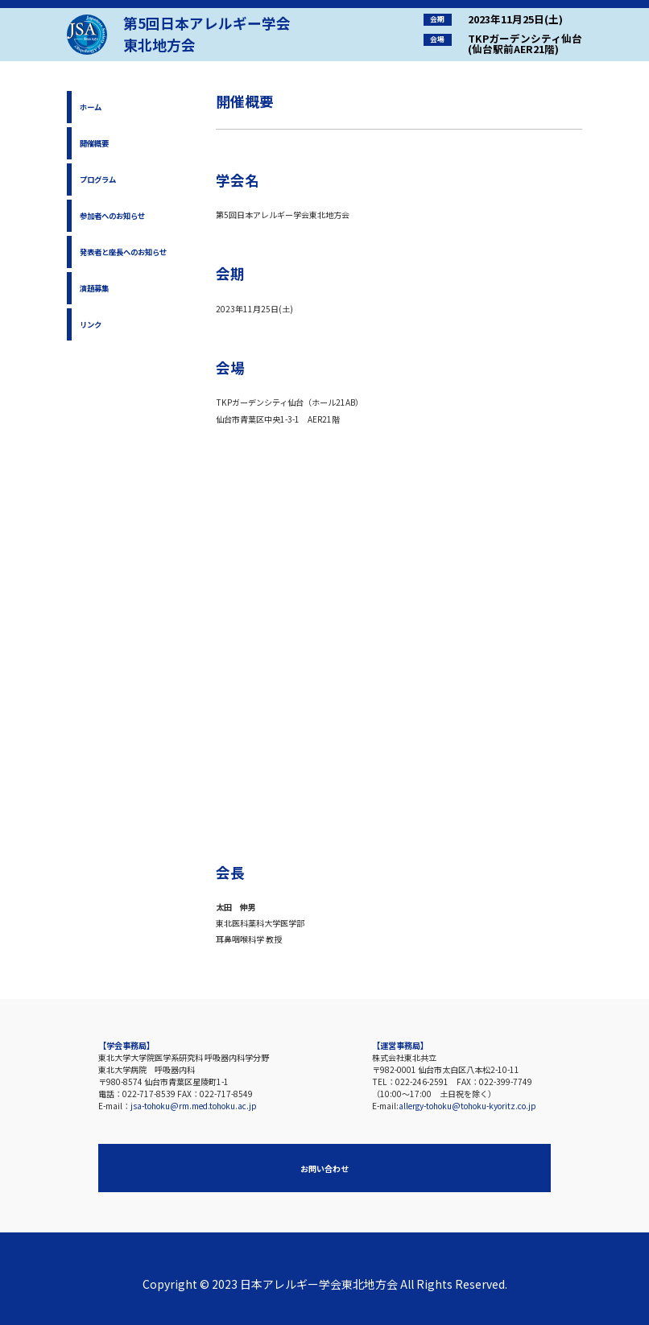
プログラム (98, 179)
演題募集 (94, 288)
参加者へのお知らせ (112, 215)
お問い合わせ (324, 1168)
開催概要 (94, 143)
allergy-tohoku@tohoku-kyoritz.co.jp (467, 1106)
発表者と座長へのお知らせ (123, 252)
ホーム (90, 107)
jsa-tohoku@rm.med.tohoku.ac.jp (193, 1106)
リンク (90, 324)
